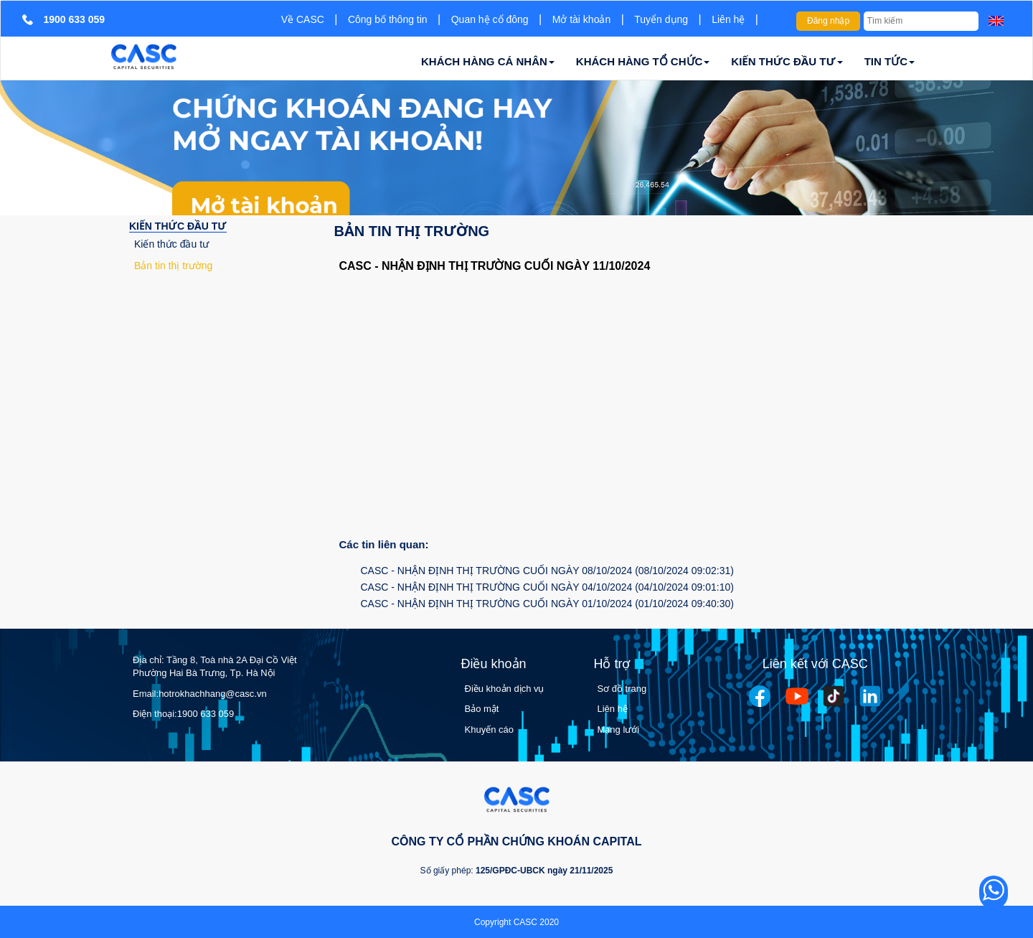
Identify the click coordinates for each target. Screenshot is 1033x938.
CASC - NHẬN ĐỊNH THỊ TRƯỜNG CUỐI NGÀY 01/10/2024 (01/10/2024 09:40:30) (547, 603)
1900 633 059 (206, 713)
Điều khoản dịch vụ (504, 688)
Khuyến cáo (489, 729)
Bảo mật (482, 708)
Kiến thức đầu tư (171, 244)
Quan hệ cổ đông (490, 19)
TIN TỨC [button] (889, 61)
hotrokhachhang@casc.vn (213, 693)
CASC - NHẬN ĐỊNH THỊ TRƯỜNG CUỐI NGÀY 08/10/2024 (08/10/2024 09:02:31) (547, 570)
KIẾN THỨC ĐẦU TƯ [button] (786, 61)
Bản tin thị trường (173, 265)
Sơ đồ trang (622, 688)
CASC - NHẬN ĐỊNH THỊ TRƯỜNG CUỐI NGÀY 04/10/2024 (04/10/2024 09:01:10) (547, 587)
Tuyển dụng (661, 19)
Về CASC (302, 19)
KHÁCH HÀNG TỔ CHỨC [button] (643, 61)
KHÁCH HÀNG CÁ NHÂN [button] (488, 61)
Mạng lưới (619, 729)
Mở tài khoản (581, 19)
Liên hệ (728, 19)
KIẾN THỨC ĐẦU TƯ (178, 226)
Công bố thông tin (388, 19)
